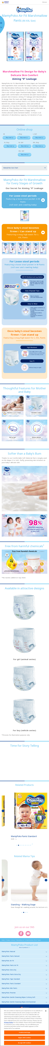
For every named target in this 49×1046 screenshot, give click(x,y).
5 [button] (23, 845)
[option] (24, 814)
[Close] (46, 1011)
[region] (24, 1027)
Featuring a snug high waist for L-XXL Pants (23, 232)
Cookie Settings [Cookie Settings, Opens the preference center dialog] (24, 1032)
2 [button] (18, 845)
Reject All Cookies (24, 1038)
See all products (23, 947)
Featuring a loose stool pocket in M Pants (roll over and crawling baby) (23, 200)
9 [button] (30, 845)
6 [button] (25, 845)
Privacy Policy (8, 1022)
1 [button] (16, 845)
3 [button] (25, 912)
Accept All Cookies (24, 1043)
